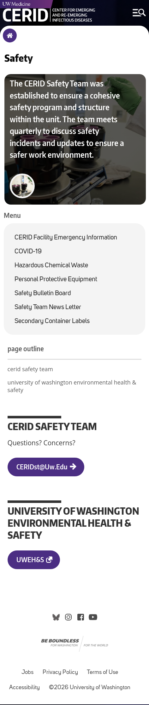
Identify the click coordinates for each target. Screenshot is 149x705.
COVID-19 (28, 252)
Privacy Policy (60, 673)
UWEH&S (30, 560)
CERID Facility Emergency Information (66, 238)
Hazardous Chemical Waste (51, 266)
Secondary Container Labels (52, 322)
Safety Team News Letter (48, 308)
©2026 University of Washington (89, 688)
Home (8, 40)
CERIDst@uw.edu (42, 467)
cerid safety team (30, 369)
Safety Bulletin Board (43, 294)
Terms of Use (102, 673)
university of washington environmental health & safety (72, 386)
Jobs (27, 673)
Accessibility (24, 688)
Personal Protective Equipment (56, 280)
